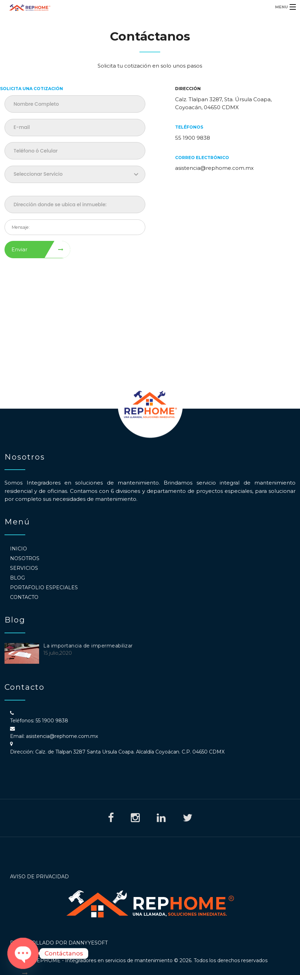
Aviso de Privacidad (39, 876)
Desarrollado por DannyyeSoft (59, 943)
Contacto (24, 597)
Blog (17, 578)
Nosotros (24, 558)
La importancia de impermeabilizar (88, 646)
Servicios (24, 568)
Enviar (19, 249)
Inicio (18, 549)
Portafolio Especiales (44, 587)
